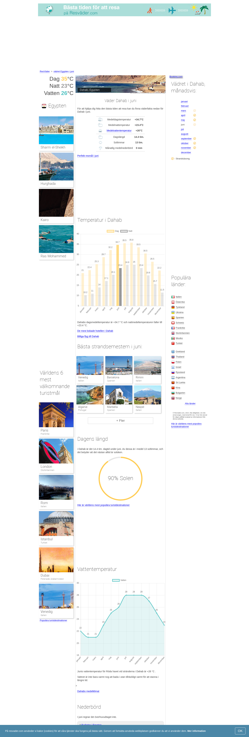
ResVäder (45, 71)
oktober (184, 143)
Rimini (140, 377)
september (186, 138)
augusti (184, 134)
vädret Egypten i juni (64, 71)
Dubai (45, 575)
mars (183, 110)
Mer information (196, 731)
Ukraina (179, 312)
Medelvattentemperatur (119, 130)
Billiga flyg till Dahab (88, 336)
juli (182, 129)
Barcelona (113, 377)
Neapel (140, 407)
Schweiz (180, 322)
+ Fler (120, 420)
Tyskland (180, 307)
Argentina (180, 377)
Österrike (180, 302)
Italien (44, 506)
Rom (44, 503)
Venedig (83, 377)
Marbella (112, 407)
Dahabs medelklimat (88, 691)
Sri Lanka (180, 382)
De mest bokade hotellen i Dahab (95, 330)
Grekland (180, 351)
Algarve (82, 407)
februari (185, 106)
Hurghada (48, 183)
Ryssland (180, 372)
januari (184, 101)
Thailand (180, 356)
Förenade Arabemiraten (52, 579)
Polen (178, 362)
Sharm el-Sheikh (53, 147)
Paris (44, 430)
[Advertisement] (124, 44)
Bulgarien (180, 392)
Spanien (180, 317)
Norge (179, 398)
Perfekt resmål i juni (88, 155)
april (183, 115)
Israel (178, 367)
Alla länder (190, 403)
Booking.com (175, 76)
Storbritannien (47, 470)
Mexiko (179, 338)
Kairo (45, 220)
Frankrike (45, 434)
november (186, 147)
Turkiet (44, 542)
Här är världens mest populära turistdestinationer (103, 505)
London (46, 467)
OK (240, 731)
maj (183, 120)
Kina (178, 387)
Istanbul (47, 539)
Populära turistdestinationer (53, 620)
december (186, 152)
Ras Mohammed (53, 256)
